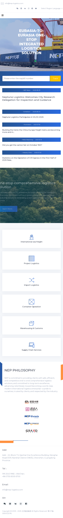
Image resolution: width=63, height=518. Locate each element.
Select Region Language (51, 8)
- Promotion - (27, 124)
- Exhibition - (27, 111)
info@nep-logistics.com (12, 3)
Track (55, 78)
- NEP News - (27, 90)
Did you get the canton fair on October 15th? (22, 145)
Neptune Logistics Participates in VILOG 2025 (22, 117)
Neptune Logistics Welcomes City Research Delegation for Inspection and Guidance (28, 98)
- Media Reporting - (27, 139)
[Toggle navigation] (2, 15)
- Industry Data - (27, 152)
